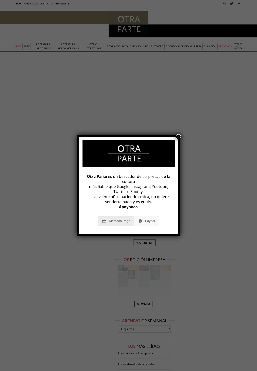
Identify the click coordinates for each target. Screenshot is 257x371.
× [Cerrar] (178, 136)
